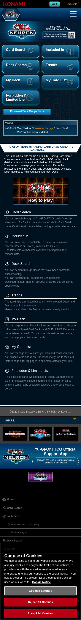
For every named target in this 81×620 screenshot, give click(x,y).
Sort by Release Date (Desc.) (25, 524)
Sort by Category (19, 532)
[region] (40, 581)
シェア (72, 419)
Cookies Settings (40, 590)
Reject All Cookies (40, 602)
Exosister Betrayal (43, 128)
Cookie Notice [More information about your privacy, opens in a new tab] (41, 582)
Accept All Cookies (41, 613)
